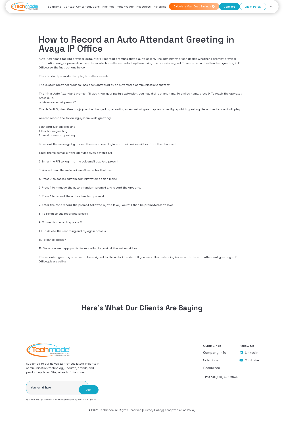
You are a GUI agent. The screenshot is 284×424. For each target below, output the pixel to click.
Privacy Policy (64, 401)
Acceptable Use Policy (180, 412)
